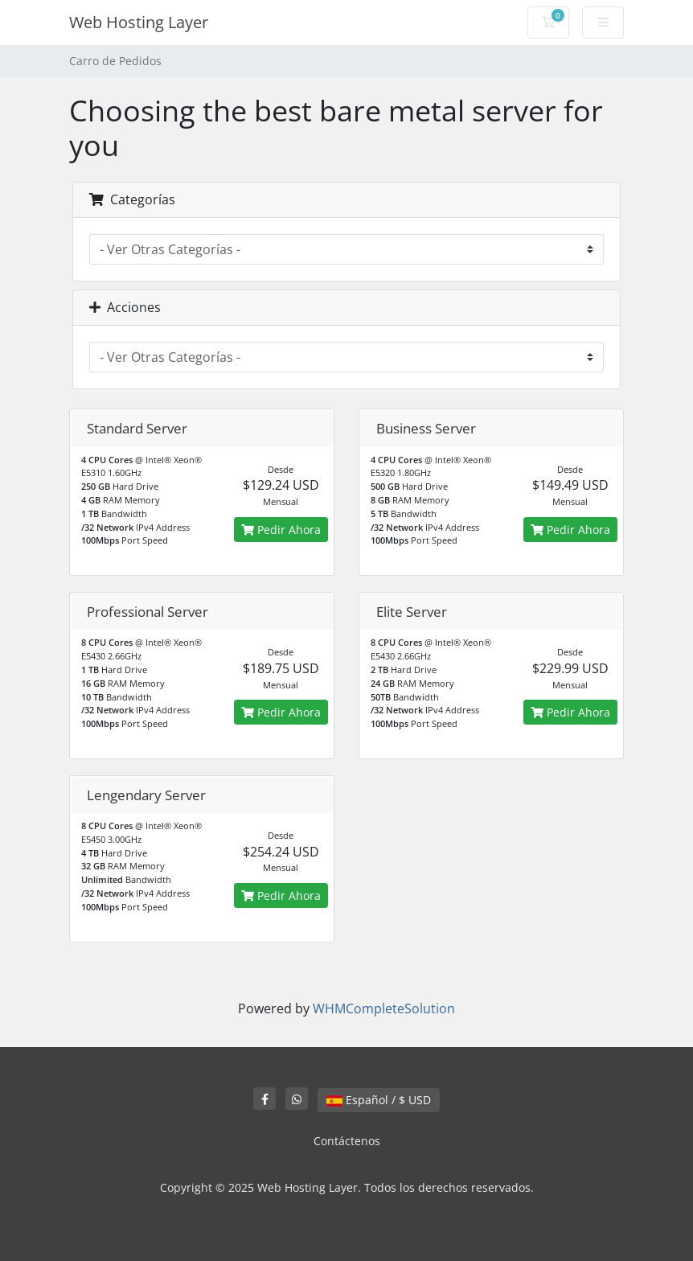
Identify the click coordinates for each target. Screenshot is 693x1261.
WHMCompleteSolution (384, 1008)
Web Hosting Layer (138, 22)
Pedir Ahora (281, 529)
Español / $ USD (378, 1099)
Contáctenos (347, 1140)
